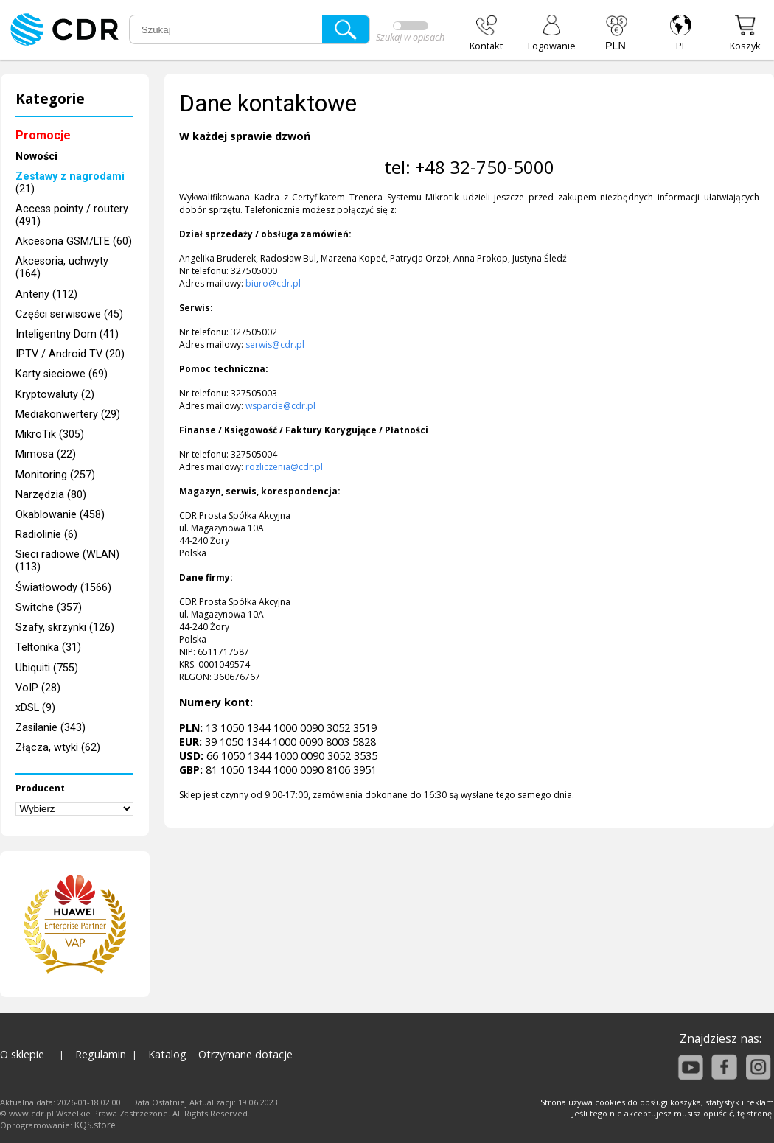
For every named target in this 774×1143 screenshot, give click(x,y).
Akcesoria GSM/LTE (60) (73, 241)
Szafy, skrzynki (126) (64, 627)
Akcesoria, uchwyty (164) (61, 267)
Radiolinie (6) (46, 534)
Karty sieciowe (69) (61, 374)
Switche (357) (48, 607)
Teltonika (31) (48, 647)
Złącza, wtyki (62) (57, 747)
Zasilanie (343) (50, 727)
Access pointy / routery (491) (71, 215)
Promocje (43, 135)
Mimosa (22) (45, 454)
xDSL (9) (35, 708)
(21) (70, 182)
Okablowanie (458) (60, 514)
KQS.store (95, 1125)
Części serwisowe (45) (69, 314)
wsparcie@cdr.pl (280, 405)
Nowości (36, 156)
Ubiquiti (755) (46, 668)
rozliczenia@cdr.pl (284, 467)
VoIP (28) (37, 688)
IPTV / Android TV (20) (70, 354)
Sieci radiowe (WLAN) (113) (67, 560)
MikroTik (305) (49, 434)
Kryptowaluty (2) (54, 394)
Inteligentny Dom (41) (67, 334)
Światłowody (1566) (63, 587)
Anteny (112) (46, 294)
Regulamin (100, 1054)
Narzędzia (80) (50, 495)
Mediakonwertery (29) (67, 414)
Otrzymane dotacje (245, 1054)
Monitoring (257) (55, 475)
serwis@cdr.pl (274, 344)
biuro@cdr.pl (273, 283)
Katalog (167, 1054)
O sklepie (22, 1054)
